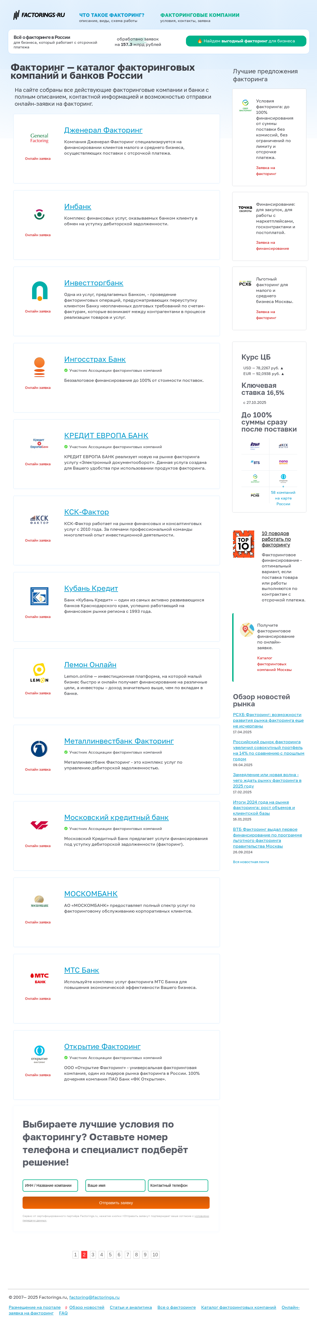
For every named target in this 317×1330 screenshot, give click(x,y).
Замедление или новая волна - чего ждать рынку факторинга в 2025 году (267, 780)
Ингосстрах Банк (95, 358)
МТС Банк (81, 969)
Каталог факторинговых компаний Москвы (274, 663)
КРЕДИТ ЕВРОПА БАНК (106, 435)
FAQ (63, 1313)
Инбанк (77, 206)
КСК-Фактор (86, 511)
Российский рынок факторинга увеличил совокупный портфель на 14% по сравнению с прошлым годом (268, 750)
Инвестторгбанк (93, 282)
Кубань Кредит (91, 587)
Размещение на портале (35, 1307)
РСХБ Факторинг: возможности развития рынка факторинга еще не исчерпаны (268, 720)
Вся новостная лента (251, 862)
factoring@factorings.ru (94, 1297)
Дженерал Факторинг (103, 129)
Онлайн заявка (38, 158)
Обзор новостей (86, 1307)
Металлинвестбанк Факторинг (119, 740)
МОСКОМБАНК (91, 893)
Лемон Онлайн (90, 664)
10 (155, 1254)
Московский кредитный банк (116, 817)
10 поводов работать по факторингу (276, 539)
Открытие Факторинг (102, 1046)
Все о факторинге (176, 1307)
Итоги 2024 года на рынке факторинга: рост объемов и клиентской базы (264, 807)
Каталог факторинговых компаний (238, 1307)
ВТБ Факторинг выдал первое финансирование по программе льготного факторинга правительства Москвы (267, 837)
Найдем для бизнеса (249, 40)
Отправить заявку (116, 1202)
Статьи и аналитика (131, 1307)
